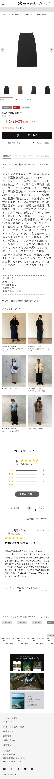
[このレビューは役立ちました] (41, 590)
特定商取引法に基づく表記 (13, 758)
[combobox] (38, 518)
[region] (26, 471)
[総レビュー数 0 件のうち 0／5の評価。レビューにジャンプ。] (14, 128)
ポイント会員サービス (13, 727)
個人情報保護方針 (10, 754)
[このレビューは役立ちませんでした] (46, 590)
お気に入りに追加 (42, 143)
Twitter (11, 769)
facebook (18, 769)
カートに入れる (29, 135)
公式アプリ (8, 722)
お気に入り (45, 3)
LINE (25, 769)
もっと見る (44, 617)
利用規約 (6, 751)
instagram (4, 769)
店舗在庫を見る (14, 143)
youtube (32, 769)
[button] (51, 50)
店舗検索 (7, 736)
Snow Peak (27, 3)
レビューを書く (27, 494)
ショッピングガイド (12, 718)
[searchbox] (15, 508)
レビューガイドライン (12, 761)
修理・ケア (8, 731)
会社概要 (7, 745)
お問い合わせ (9, 740)
